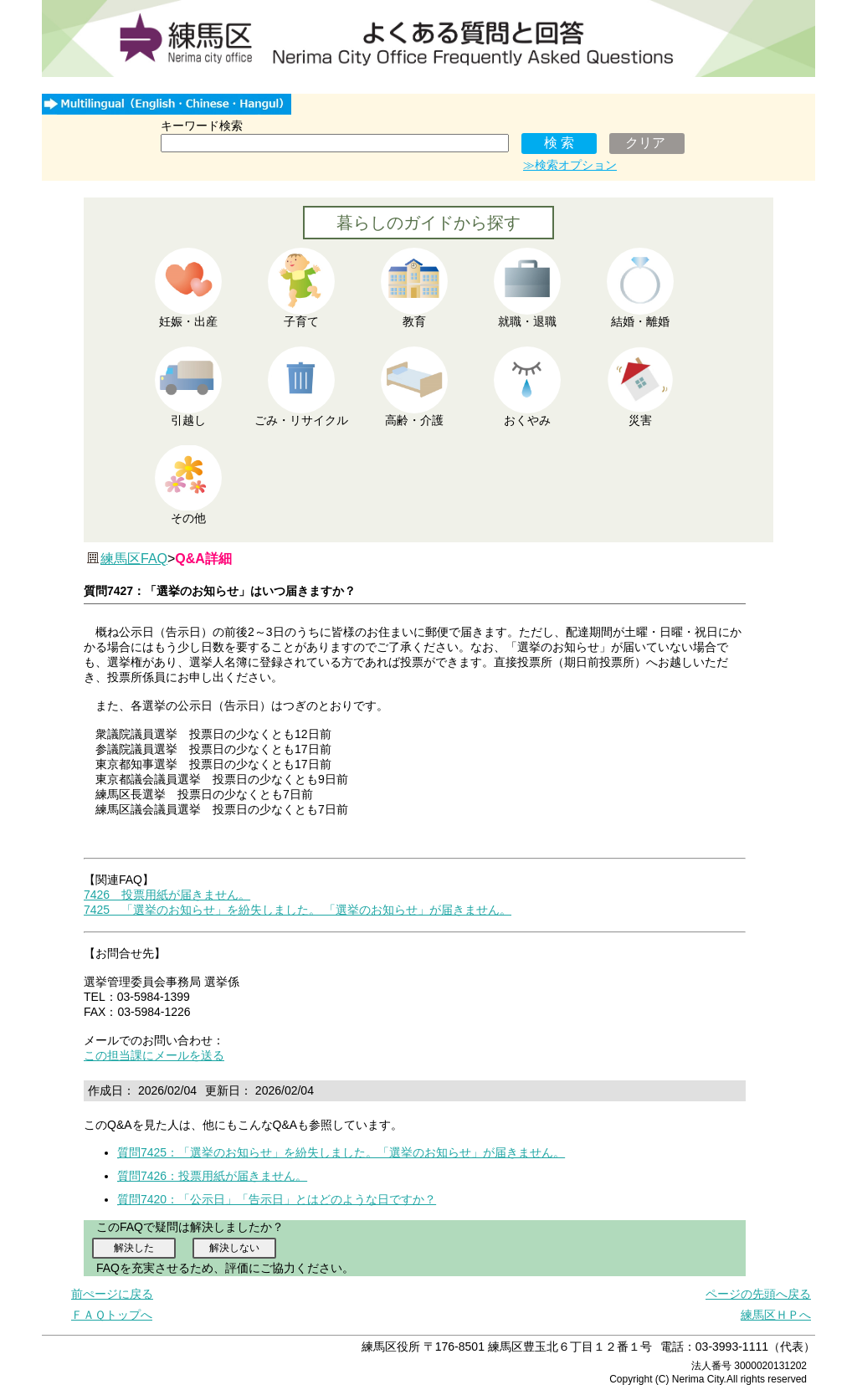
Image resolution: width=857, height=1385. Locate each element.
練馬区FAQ (133, 558)
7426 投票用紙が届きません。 (167, 894)
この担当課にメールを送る (154, 1055)
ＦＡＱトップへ (111, 1314)
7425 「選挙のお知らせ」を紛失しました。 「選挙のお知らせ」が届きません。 (297, 909)
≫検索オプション (570, 165)
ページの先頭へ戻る (758, 1293)
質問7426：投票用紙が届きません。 (212, 1175)
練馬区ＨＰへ (776, 1314)
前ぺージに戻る (112, 1293)
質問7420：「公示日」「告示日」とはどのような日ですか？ (276, 1199)
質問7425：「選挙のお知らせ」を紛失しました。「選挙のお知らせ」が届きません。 (341, 1152)
